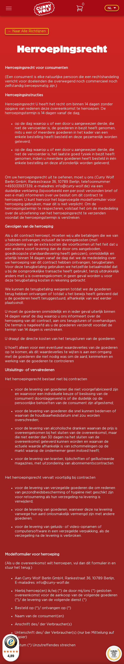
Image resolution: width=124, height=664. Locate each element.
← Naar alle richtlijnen (27, 31)
